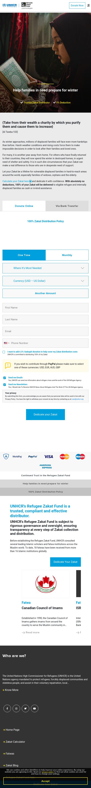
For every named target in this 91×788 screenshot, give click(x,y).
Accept (45, 781)
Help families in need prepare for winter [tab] (45, 483)
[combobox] (6, 343)
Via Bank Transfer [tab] (67, 206)
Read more (31, 632)
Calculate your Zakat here (16, 181)
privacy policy (48, 772)
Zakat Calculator (15, 741)
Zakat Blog (12, 765)
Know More (10, 690)
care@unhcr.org (77, 399)
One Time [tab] (24, 255)
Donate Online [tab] (24, 206)
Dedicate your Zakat (45, 414)
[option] (45, 602)
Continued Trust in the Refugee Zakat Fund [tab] (45, 475)
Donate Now (77, 5)
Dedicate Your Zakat (65, 561)
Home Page (12, 729)
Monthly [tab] (67, 255)
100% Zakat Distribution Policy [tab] (45, 491)
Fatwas (10, 753)
